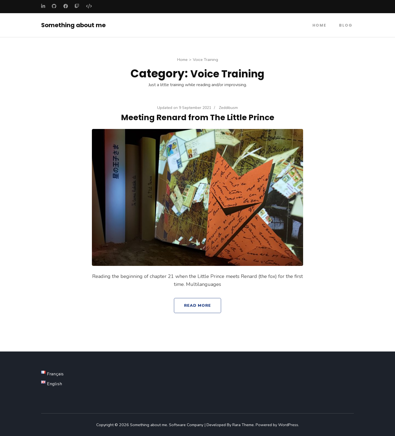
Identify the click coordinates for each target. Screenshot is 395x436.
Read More (197, 305)
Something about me (73, 25)
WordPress (288, 424)
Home (319, 25)
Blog (345, 25)
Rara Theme (243, 424)
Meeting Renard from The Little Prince (198, 117)
